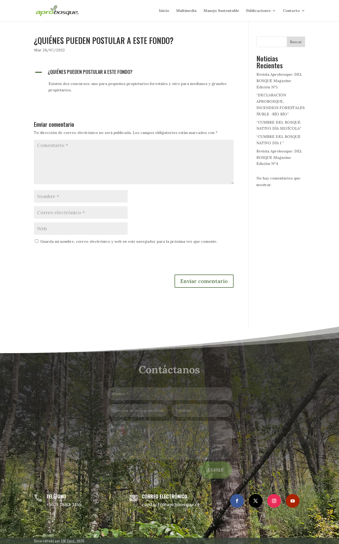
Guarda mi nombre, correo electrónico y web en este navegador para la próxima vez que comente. (128, 241)
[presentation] (74, 261)
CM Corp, (69, 540)
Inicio (164, 11)
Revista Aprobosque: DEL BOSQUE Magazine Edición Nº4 (279, 157)
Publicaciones (258, 11)
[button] (134, 73)
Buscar (296, 41)
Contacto (291, 11)
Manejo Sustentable (221, 11)
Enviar (215, 468)
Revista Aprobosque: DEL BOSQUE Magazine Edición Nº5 (279, 80)
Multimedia (186, 11)
